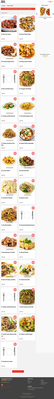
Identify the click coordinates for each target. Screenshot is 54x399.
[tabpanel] (45, 14)
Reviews (42, 381)
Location (29, 382)
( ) (50, 1)
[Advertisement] (42, 38)
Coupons (42, 380)
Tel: (31, 389)
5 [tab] (47, 20)
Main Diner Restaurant (6, 378)
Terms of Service (28, 397)
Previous (36, 14)
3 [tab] (44, 20)
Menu (28, 380)
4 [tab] (45, 20)
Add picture (15, 17)
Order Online (30, 381)
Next (53, 14)
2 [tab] (42, 20)
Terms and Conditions (44, 382)
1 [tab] (41, 20)
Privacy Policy (23, 397)
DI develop (28, 394)
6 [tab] (48, 20)
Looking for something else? (18, 374)
